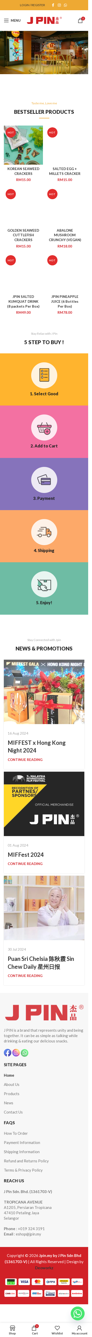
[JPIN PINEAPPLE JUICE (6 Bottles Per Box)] (65, 273)
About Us (11, 1084)
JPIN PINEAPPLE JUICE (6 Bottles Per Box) (64, 301)
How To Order (16, 1133)
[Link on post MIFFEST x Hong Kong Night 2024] (44, 692)
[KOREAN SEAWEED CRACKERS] (23, 145)
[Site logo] (44, 20)
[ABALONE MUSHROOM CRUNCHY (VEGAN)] (65, 206)
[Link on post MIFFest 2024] (44, 804)
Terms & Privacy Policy (23, 1170)
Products (11, 1093)
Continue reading (25, 760)
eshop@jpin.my (28, 1234)
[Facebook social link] (53, 5)
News (8, 1102)
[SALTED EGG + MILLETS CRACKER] (65, 145)
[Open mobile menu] (12, 20)
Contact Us (13, 1112)
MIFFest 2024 (26, 854)
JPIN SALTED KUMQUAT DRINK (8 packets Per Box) (23, 301)
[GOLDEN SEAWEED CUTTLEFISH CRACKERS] (23, 206)
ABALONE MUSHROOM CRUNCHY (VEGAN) (65, 235)
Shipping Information (22, 1151)
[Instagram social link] (59, 5)
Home (9, 1075)
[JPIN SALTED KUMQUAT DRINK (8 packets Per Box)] (23, 273)
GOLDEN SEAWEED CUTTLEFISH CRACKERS (23, 235)
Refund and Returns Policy (26, 1161)
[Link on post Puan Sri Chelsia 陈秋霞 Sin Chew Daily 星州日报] (44, 908)
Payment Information (22, 1142)
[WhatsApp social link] (65, 5)
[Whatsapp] (78, 1313)
